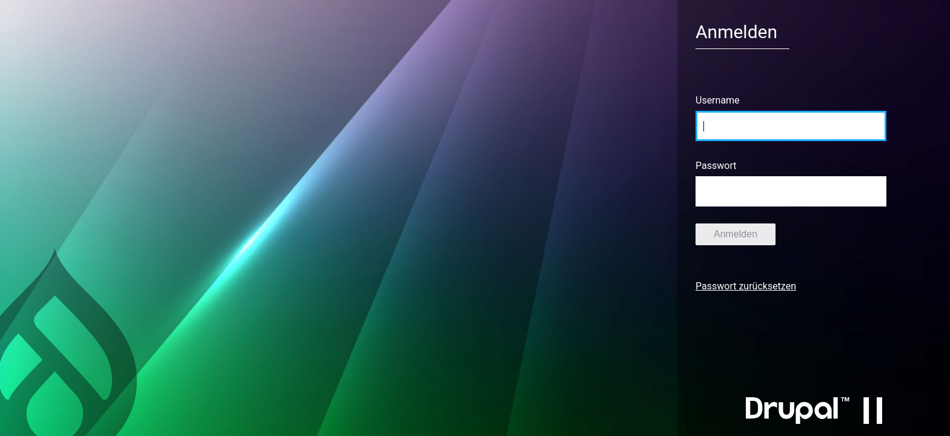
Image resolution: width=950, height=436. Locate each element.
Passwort (716, 165)
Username (718, 100)
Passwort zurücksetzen (746, 286)
